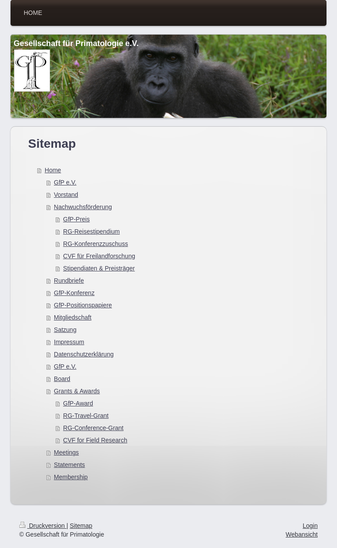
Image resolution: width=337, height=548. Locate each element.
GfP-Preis (76, 219)
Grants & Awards (77, 391)
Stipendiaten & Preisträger (99, 268)
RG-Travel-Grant (86, 415)
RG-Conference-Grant (93, 427)
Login (310, 525)
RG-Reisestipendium (91, 231)
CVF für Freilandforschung (99, 256)
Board (62, 378)
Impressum (69, 341)
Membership (71, 476)
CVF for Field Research (95, 440)
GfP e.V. (65, 182)
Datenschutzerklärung (84, 354)
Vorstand (66, 194)
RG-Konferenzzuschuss (95, 243)
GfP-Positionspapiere (83, 305)
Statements (69, 464)
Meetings (66, 452)
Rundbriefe (69, 280)
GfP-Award (78, 403)
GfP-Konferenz (74, 292)
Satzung (65, 329)
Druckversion (42, 525)
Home (53, 170)
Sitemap (81, 525)
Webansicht (302, 534)
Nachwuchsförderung (83, 206)
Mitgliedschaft (73, 317)
